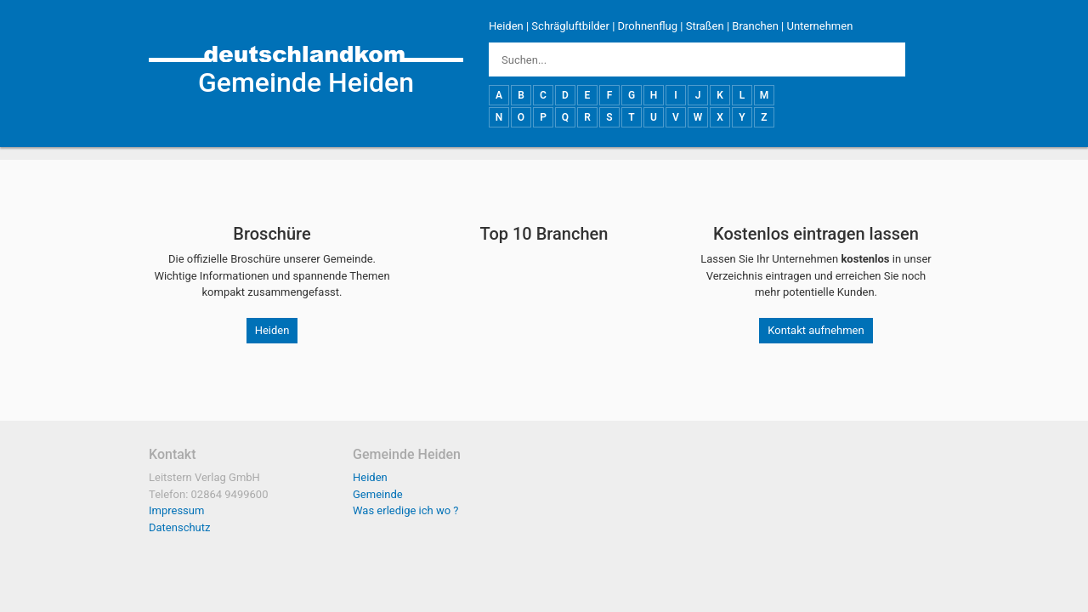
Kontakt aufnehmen (816, 330)
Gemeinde (378, 494)
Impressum (176, 510)
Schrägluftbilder (570, 26)
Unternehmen (819, 26)
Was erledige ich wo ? (406, 510)
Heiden (506, 26)
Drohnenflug (647, 26)
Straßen (705, 26)
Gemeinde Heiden (306, 82)
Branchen (755, 26)
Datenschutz (179, 527)
